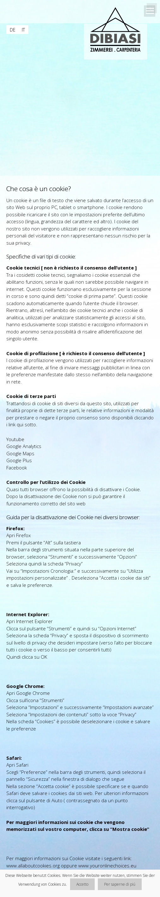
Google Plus (19, 460)
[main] (80, 531)
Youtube (15, 439)
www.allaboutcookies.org (33, 865)
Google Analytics (23, 446)
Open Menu (149, 11)
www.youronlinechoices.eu (107, 865)
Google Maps (20, 453)
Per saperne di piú (119, 884)
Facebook (16, 467)
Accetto (82, 884)
